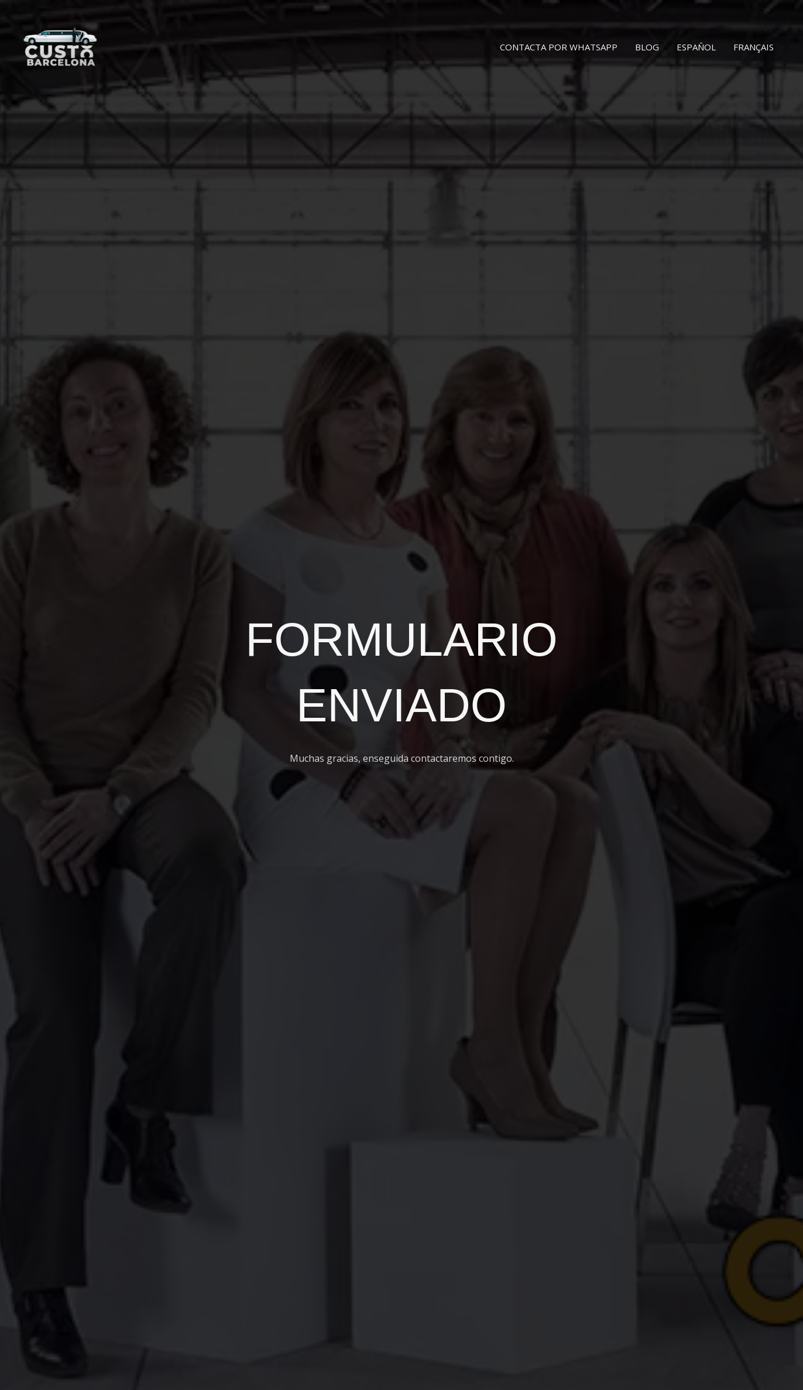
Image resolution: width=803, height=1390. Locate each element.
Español (696, 47)
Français (753, 47)
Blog (647, 47)
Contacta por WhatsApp (558, 47)
